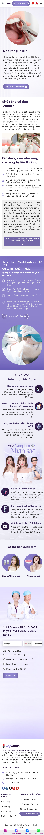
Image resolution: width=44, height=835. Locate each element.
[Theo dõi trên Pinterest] (13, 788)
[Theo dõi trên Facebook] (3, 788)
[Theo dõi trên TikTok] (10, 788)
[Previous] (2, 567)
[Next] (42, 567)
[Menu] (40, 3)
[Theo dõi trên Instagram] (7, 788)
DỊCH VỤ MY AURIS (6, 795)
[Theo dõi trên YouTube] (17, 788)
